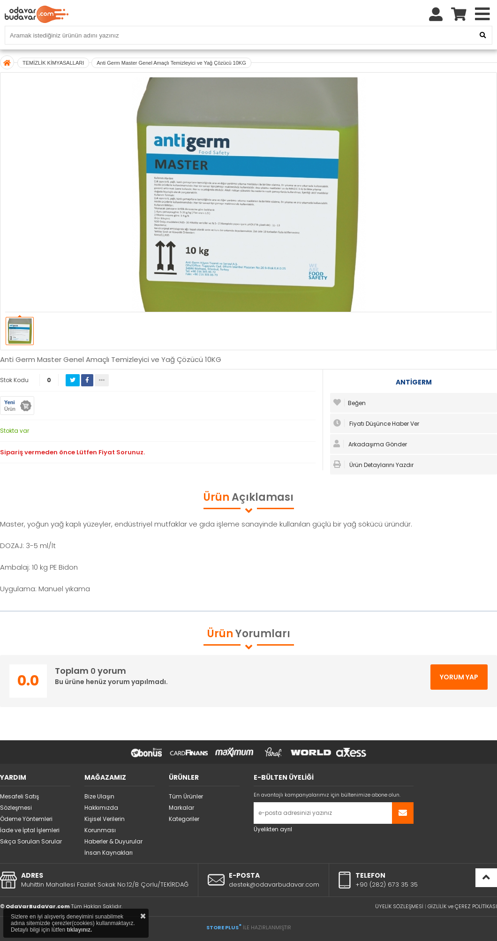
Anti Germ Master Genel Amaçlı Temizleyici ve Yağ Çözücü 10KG (171, 63)
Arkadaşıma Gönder (370, 444)
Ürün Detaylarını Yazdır (373, 464)
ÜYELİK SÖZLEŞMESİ (399, 906)
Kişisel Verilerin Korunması (104, 824)
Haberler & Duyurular (113, 841)
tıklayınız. (79, 929)
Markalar (181, 808)
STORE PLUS (223, 927)
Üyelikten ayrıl (273, 829)
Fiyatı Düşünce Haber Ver (376, 423)
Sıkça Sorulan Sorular (31, 841)
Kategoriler (184, 819)
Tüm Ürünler (186, 796)
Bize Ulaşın (99, 796)
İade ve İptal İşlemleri (30, 830)
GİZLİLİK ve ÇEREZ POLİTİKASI (462, 906)
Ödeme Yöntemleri (26, 819)
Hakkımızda (101, 808)
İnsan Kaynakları (108, 853)
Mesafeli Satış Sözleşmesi (19, 802)
